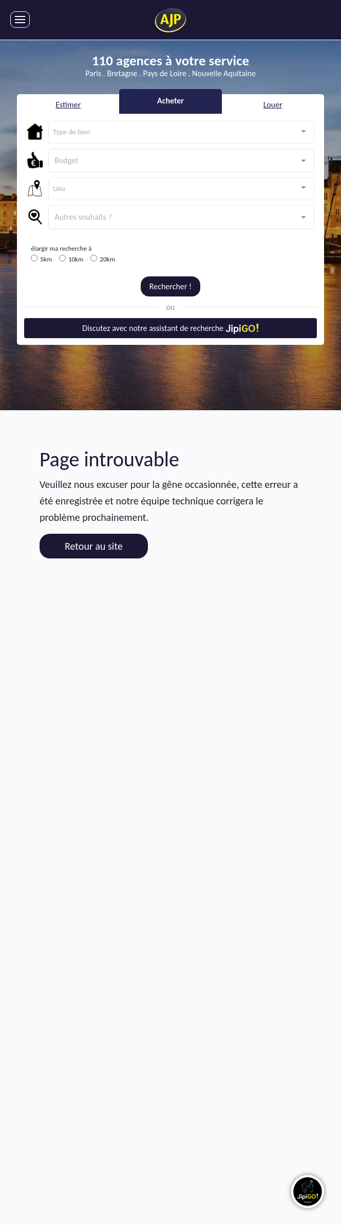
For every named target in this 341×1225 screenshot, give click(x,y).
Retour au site (94, 546)
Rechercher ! (170, 286)
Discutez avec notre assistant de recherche (170, 328)
